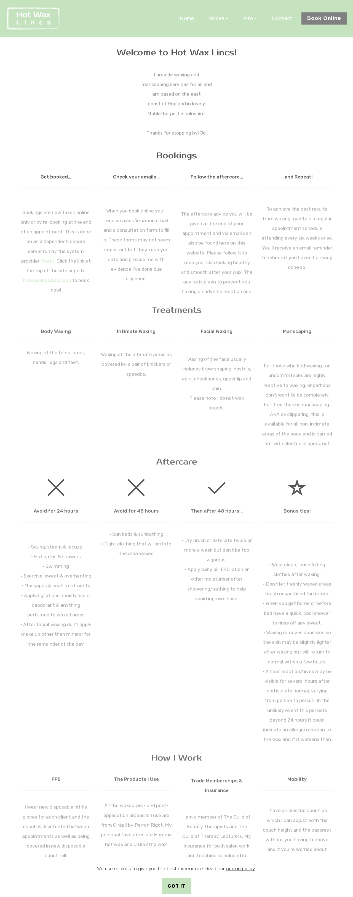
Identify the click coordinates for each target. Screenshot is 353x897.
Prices (216, 18)
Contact (282, 18)
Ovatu (47, 292)
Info (248, 18)
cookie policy (240, 871)
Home (187, 18)
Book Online (324, 18)
